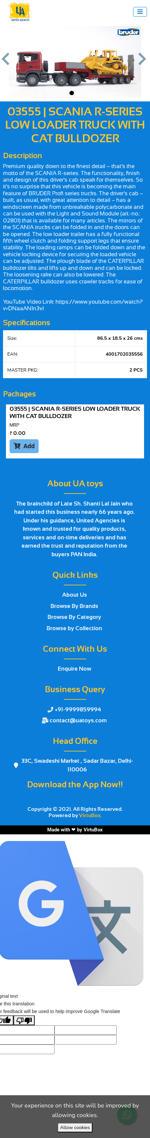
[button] (6, 62)
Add (24, 446)
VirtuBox (93, 830)
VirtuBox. (90, 815)
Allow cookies (75, 1127)
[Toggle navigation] (140, 12)
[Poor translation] (24, 1020)
